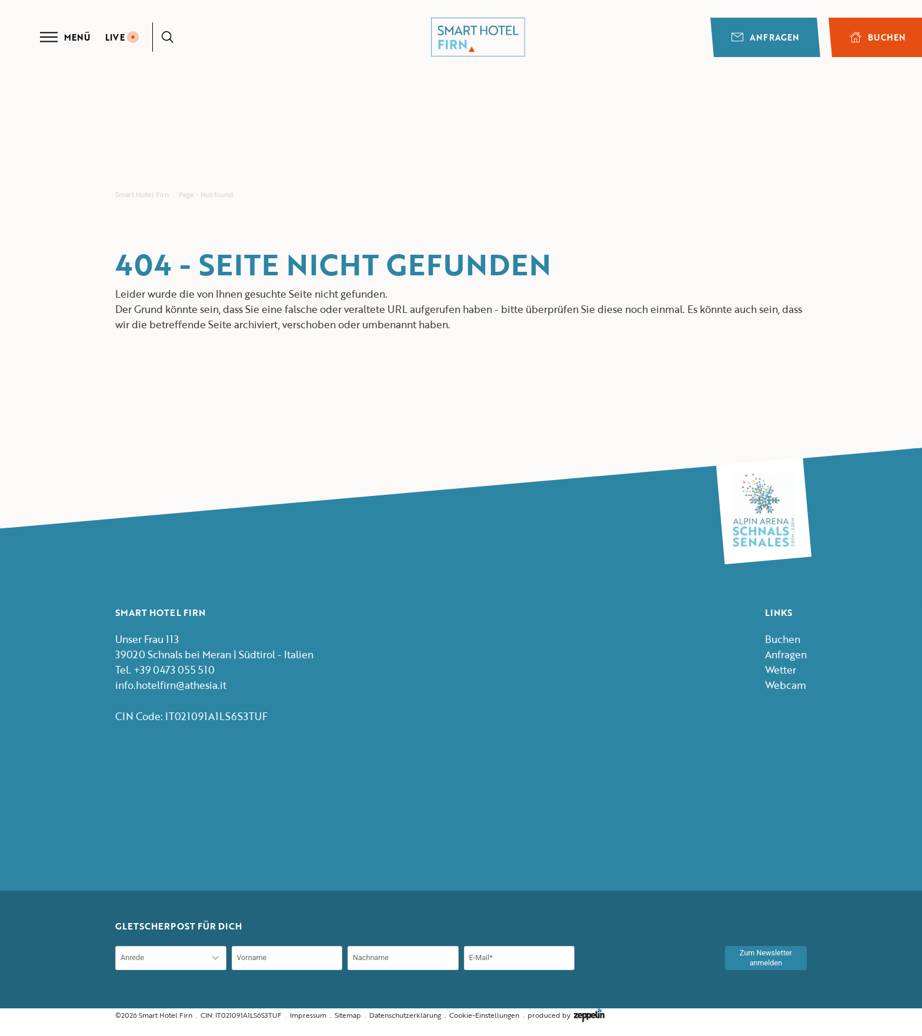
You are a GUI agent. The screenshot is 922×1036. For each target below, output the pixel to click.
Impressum (308, 1015)
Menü (65, 37)
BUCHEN (878, 37)
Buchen (782, 639)
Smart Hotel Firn (142, 194)
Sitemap (348, 1015)
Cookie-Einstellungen (484, 1015)
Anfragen (765, 37)
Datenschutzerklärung (405, 1015)
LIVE (122, 37)
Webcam (785, 685)
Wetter (780, 669)
